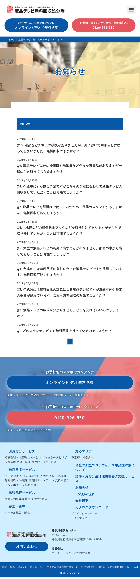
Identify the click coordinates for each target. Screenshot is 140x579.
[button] (131, 10)
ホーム (12, 39)
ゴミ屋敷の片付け (53, 459)
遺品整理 (10, 459)
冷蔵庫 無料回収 (29, 482)
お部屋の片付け (29, 459)
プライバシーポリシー (84, 515)
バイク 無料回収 (15, 477)
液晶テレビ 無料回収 (41, 477)
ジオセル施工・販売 (17, 514)
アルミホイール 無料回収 (20, 486)
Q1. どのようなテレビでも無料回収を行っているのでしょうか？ (64, 331)
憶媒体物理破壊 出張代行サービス (26, 500)
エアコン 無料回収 (54, 482)
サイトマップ (79, 519)
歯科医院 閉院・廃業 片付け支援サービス (31, 463)
